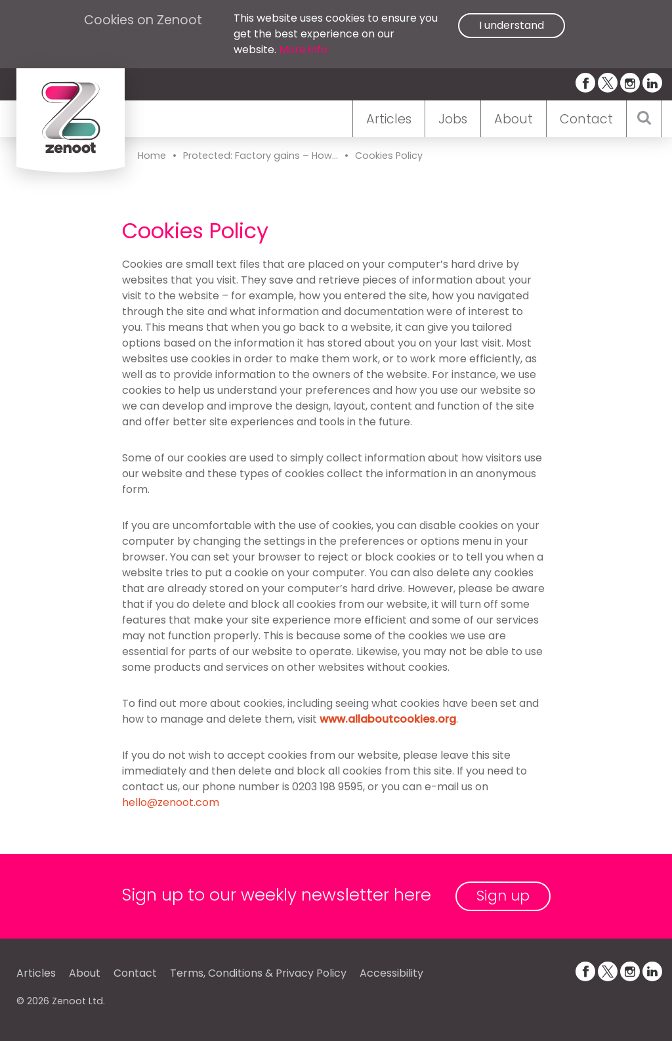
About (513, 119)
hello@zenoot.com (170, 802)
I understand (511, 25)
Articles (388, 119)
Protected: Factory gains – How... (260, 155)
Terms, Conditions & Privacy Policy (258, 973)
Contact (586, 119)
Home (152, 155)
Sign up (503, 895)
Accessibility (391, 973)
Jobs (452, 119)
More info (303, 49)
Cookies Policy (389, 155)
